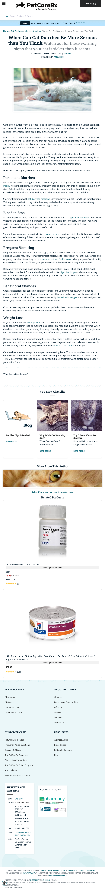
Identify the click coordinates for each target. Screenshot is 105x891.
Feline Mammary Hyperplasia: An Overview (52, 492)
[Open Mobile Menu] (4, 3)
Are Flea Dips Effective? (18, 435)
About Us (58, 697)
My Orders (9, 702)
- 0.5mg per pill (22, 564)
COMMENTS (69, 53)
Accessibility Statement (86, 870)
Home (6, 31)
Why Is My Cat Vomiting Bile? (52, 436)
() (91, 3)
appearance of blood (79, 217)
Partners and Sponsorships (66, 702)
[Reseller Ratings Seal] (60, 809)
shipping (46, 880)
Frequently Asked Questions (17, 745)
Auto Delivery (11, 770)
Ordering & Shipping (14, 750)
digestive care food (62, 345)
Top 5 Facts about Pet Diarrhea (84, 436)
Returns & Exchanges (14, 740)
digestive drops (68, 272)
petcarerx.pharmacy (58, 875)
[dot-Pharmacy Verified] (52, 800)
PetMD (6, 185)
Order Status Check (13, 712)
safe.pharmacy (29, 873)
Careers (57, 712)
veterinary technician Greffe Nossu (54, 259)
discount (34, 880)
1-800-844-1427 (22, 802)
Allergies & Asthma (33, 31)
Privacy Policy (59, 870)
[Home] (37, 6)
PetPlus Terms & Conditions (17, 775)
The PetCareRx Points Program (19, 765)
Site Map (58, 717)
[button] (4, 883)
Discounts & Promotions (16, 760)
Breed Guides (60, 745)
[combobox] (52, 16)
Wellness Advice (61, 740)
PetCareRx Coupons (63, 750)
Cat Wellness (17, 31)
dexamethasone (52, 234)
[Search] (7, 16)
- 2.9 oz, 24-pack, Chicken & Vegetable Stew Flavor (50, 658)
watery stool (33, 322)
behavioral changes (67, 297)
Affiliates (58, 707)
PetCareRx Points (12, 707)
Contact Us (59, 722)
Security (71, 870)
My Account (10, 697)
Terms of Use (46, 870)
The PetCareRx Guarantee (16, 755)
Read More (11, 441)
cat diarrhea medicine (39, 198)
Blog (56, 755)
